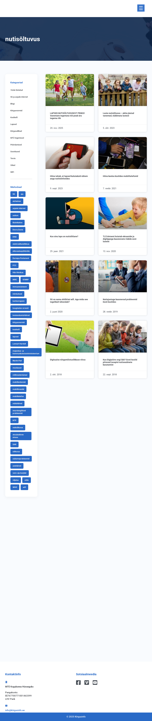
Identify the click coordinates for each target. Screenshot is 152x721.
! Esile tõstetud (16, 90)
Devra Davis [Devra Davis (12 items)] (18, 230)
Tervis (13, 158)
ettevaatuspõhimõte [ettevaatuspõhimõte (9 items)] (21, 251)
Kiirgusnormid (16, 110)
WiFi (12, 172)
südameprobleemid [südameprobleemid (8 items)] (21, 459)
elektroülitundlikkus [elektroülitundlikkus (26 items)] (21, 244)
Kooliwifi (14, 117)
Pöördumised (16, 145)
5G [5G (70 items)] (14, 194)
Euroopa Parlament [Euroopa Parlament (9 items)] (21, 258)
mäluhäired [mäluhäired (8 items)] (17, 403)
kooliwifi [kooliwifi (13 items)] (16, 329)
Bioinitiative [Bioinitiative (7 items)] (17, 222)
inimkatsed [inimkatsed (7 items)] (17, 294)
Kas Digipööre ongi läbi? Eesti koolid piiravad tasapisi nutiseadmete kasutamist (120, 362)
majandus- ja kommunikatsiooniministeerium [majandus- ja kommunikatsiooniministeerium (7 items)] (26, 352)
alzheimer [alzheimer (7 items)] (17, 201)
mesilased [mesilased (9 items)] (17, 368)
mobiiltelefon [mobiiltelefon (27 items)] (18, 396)
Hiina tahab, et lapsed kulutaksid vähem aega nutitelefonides (69, 177)
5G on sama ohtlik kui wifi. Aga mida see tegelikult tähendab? (69, 300)
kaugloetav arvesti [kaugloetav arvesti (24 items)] (20, 308)
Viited (12, 165)
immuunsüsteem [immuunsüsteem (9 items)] (20, 287)
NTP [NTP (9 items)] (14, 420)
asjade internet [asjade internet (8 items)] (19, 208)
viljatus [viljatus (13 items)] (16, 480)
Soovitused (15, 151)
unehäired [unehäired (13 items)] (17, 466)
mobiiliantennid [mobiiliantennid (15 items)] (19, 382)
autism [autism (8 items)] (15, 215)
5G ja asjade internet (19, 97)
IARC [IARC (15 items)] (15, 279)
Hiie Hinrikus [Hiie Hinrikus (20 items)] (18, 272)
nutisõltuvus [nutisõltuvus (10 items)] (18, 427)
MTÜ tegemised (17, 138)
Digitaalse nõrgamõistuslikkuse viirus (68, 359)
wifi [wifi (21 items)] (24, 487)
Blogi (12, 104)
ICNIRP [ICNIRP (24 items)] (26, 279)
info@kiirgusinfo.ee (15, 710)
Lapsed (13, 124)
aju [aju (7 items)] (22, 194)
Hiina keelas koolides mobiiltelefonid (120, 176)
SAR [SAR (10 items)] (14, 444)
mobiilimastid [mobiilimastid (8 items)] (18, 389)
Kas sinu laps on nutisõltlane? (64, 236)
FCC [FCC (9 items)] (14, 265)
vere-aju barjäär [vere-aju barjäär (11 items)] (20, 473)
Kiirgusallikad (16, 131)
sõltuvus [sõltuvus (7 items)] (16, 451)
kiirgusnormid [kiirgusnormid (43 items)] (19, 322)
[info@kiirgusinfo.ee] (6, 706)
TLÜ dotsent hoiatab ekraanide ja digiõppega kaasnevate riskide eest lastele (119, 239)
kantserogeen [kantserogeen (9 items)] (18, 301)
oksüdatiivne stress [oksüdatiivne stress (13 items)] (18, 435)
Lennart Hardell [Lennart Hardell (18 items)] (19, 344)
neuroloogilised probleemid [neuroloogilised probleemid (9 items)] (19, 411)
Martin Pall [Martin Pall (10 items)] (17, 361)
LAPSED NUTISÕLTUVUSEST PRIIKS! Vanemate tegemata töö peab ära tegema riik (67, 115)
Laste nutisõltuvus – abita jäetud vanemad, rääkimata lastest (118, 114)
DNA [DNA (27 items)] (15, 237)
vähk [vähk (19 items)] (26, 480)
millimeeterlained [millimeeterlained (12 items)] (20, 375)
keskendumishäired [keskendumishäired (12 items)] (21, 315)
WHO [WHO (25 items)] (15, 487)
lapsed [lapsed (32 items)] (16, 336)
